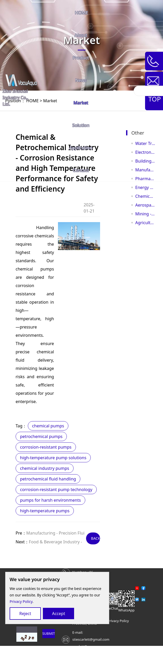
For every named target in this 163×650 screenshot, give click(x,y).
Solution (80, 125)
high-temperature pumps (44, 511)
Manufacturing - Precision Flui (55, 533)
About (81, 35)
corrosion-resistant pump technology (56, 489)
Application (81, 148)
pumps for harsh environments (50, 500)
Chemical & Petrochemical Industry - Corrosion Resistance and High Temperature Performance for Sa (145, 196)
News (81, 80)
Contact (81, 170)
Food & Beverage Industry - (55, 542)
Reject (25, 613)
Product (81, 58)
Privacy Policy (21, 601)
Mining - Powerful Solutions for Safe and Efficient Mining (145, 214)
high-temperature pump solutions (53, 458)
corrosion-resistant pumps (45, 447)
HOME (81, 13)
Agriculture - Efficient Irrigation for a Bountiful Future (145, 222)
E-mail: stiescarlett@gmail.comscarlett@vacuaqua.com (91, 639)
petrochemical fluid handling (48, 479)
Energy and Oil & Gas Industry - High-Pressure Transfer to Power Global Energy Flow (145, 187)
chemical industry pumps (44, 468)
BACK (95, 538)
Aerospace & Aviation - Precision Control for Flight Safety (145, 205)
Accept (58, 613)
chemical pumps (48, 426)
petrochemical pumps (41, 436)
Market (81, 103)
